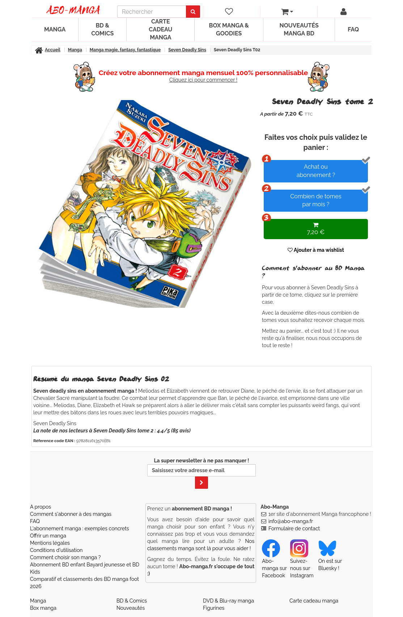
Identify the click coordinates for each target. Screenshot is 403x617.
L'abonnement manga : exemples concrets (79, 528)
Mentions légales (50, 543)
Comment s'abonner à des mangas (70, 514)
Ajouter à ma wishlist (316, 250)
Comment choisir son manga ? (65, 557)
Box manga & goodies (229, 29)
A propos (40, 507)
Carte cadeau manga (160, 29)
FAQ (353, 29)
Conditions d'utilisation (56, 550)
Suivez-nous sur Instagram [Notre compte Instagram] (302, 561)
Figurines (213, 608)
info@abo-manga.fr (290, 521)
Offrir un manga (48, 536)
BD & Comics (102, 29)
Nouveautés (130, 608)
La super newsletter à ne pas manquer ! (201, 473)
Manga (54, 29)
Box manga (43, 608)
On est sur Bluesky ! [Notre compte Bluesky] (330, 558)
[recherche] (151, 11)
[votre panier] (287, 11)
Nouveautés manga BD (298, 29)
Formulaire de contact (294, 528)
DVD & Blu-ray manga (228, 601)
